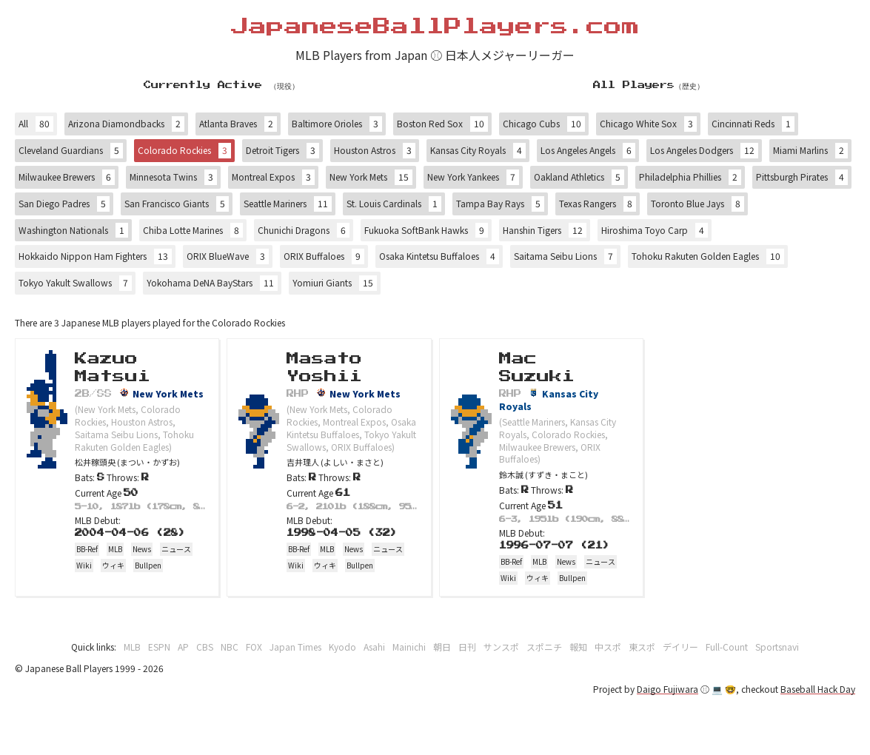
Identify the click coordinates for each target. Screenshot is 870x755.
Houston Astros (374, 150)
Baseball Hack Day (817, 688)
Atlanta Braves (238, 124)
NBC (229, 646)
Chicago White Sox (648, 124)
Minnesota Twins (173, 177)
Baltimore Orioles (337, 124)
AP (183, 646)
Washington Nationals (73, 230)
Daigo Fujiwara (667, 688)
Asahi (374, 646)
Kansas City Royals (478, 150)
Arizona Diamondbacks (126, 124)
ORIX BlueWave (228, 256)
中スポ (608, 646)
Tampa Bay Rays (500, 204)
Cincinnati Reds (753, 124)
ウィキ (113, 565)
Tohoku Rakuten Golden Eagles (708, 256)
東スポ (642, 646)
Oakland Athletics (579, 177)
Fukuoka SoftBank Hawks (426, 230)
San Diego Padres (64, 204)
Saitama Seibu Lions (565, 256)
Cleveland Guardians (71, 150)
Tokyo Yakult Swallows (75, 283)
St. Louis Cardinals (394, 204)
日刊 (467, 646)
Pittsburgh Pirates (802, 177)
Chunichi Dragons (303, 230)
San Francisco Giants (176, 204)
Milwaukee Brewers (67, 177)
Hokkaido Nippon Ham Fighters (95, 256)
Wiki (84, 565)
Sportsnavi (777, 646)
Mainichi (409, 646)
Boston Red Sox (442, 124)
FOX (254, 646)
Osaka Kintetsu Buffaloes (439, 256)
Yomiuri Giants (334, 283)
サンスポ (501, 646)
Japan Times (295, 646)
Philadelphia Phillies (690, 177)
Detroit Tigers (282, 150)
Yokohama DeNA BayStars (212, 283)
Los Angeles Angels (588, 150)
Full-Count (727, 646)
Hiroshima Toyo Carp (654, 230)
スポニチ (544, 646)
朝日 (442, 646)
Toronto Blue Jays (697, 204)
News (142, 548)
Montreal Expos (273, 177)
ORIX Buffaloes (324, 256)
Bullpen (148, 565)
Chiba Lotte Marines (193, 230)
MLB (115, 548)
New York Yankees (473, 177)
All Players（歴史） (648, 85)
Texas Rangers (597, 204)
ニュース (176, 548)
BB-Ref (87, 548)
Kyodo (342, 646)
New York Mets (370, 177)
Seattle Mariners (288, 204)
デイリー (680, 646)
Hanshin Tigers (544, 230)
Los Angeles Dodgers (704, 150)
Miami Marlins (810, 150)
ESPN (159, 646)
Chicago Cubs (544, 124)
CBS (204, 646)
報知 (578, 646)
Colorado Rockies (184, 150)
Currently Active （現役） (221, 85)
